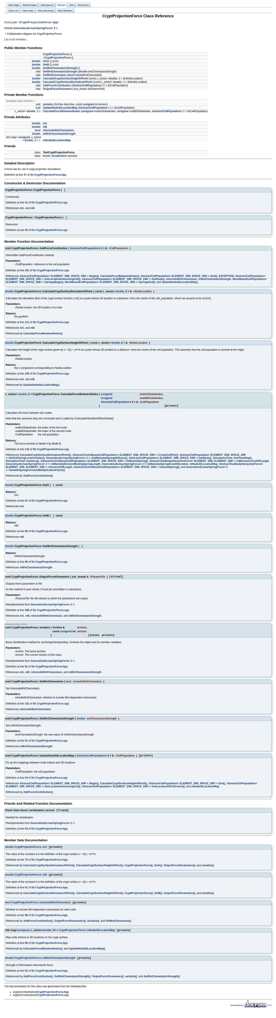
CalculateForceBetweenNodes (61, 111)
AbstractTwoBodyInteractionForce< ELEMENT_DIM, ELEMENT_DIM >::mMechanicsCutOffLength (209, 462)
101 (27, 706)
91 (26, 743)
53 (26, 832)
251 (27, 271)
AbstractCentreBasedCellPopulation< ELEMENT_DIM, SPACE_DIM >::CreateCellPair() (125, 456)
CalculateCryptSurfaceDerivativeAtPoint (68, 82)
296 (27, 612)
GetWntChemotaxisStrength (60, 68)
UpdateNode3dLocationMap (60, 108)
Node (42, 444)
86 (26, 532)
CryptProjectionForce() (138, 869)
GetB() (158, 897)
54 (26, 781)
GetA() (158, 869)
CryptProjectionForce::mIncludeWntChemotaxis (41, 907)
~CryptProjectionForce (57, 58)
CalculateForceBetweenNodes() (119, 276)
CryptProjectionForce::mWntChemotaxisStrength (45, 963)
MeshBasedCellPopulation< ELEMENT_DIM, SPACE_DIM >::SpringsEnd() (110, 282)
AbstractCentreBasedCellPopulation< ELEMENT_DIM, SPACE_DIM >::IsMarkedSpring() (94, 462)
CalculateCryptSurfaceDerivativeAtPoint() (45, 456)
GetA (46, 61)
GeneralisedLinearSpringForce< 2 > (36, 28)
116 (27, 450)
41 (26, 203)
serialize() (208, 869)
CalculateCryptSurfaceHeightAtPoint (65, 79)
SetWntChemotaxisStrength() (162, 982)
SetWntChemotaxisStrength (60, 72)
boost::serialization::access (60, 156)
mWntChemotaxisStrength (59, 134)
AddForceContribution (57, 86)
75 (26, 863)
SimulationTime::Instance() (22, 462)
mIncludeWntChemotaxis (58, 130)
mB (45, 127)
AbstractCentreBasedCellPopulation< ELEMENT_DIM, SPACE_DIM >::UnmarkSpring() (127, 468)
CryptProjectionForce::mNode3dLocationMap (87, 935)
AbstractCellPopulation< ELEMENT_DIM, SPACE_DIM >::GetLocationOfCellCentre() (133, 789)
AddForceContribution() (38, 477)
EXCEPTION (226, 276)
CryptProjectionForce (56, 54)
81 (26, 501)
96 (26, 563)
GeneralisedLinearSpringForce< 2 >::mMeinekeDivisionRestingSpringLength (53, 465)
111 (27, 322)
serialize (48, 104)
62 (26, 669)
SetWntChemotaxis (55, 75)
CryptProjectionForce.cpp (51, 203)
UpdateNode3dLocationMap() (180, 282)
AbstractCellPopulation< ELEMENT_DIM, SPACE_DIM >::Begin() (59, 276)
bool (70, 75)
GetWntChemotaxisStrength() (72, 982)
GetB (46, 65)
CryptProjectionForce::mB (31, 879)
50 (26, 230)
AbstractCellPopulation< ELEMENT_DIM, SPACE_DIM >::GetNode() (123, 279)
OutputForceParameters (58, 89)
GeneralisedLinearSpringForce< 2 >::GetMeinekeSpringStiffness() (86, 459)
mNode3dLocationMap (57, 140)
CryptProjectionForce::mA (31, 851)
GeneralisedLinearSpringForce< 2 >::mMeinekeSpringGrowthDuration (145, 465)
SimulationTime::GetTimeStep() (232, 459)
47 (25, 175)
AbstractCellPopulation (86, 86)
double (36, 61)
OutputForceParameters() (179, 869)
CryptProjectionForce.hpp (38, 23)
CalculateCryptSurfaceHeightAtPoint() (123, 786)
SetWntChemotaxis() (118, 925)
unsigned (88, 104)
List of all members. (15, 40)
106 (27, 374)
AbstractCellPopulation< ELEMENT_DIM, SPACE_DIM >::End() (179, 276)
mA (45, 124)
